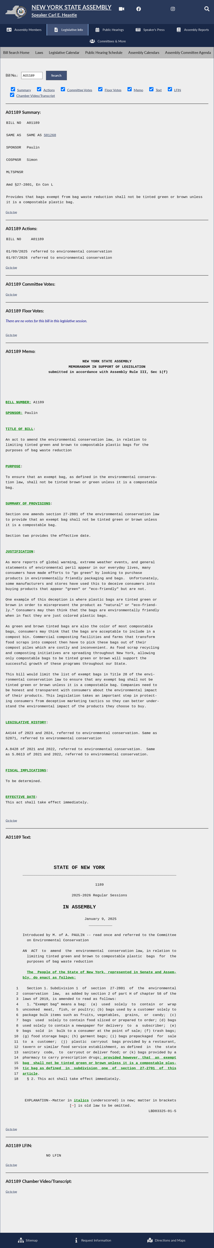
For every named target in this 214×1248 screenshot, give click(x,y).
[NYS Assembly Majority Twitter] (39, 36)
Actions (50, 117)
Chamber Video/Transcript (36, 122)
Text (163, 117)
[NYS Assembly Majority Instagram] (57, 36)
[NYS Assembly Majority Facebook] (22, 36)
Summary (24, 117)
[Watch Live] (4, 36)
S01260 (50, 162)
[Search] (91, 36)
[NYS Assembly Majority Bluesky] (74, 36)
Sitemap (27, 1240)
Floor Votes (116, 117)
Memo (143, 117)
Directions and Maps (166, 1240)
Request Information (92, 1240)
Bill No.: (12, 100)
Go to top (11, 239)
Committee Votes (81, 117)
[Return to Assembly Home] (65, 13)
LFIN (183, 117)
